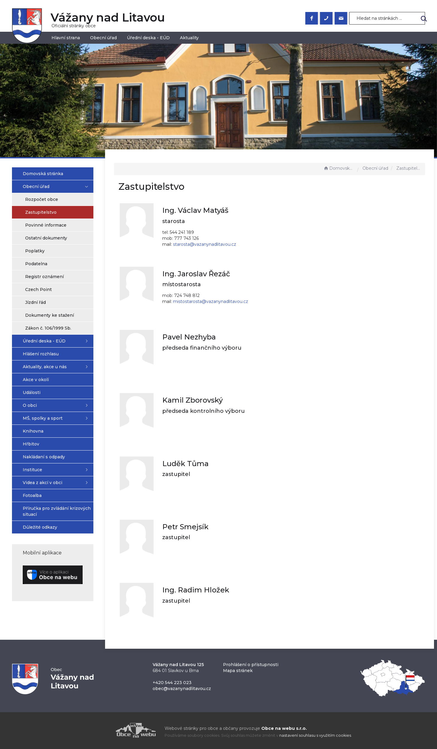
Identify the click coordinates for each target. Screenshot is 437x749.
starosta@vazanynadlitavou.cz (213, 244)
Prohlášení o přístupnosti (250, 664)
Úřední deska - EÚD (148, 37)
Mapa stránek (238, 670)
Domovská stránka (338, 168)
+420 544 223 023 (172, 682)
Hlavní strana (65, 37)
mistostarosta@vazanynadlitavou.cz (219, 301)
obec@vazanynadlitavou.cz (182, 688)
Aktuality (189, 37)
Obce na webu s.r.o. (284, 728)
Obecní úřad (103, 37)
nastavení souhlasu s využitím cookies (315, 735)
